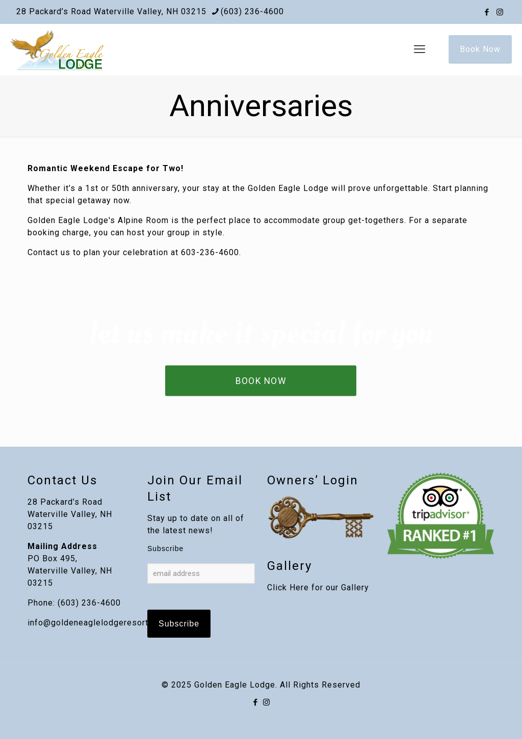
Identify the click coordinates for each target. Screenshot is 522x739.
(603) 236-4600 (89, 603)
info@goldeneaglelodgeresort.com (97, 622)
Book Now (480, 49)
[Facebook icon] (487, 12)
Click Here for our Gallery (318, 587)
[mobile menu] (419, 49)
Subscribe (165, 548)
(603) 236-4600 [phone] (252, 11)
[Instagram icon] (500, 12)
